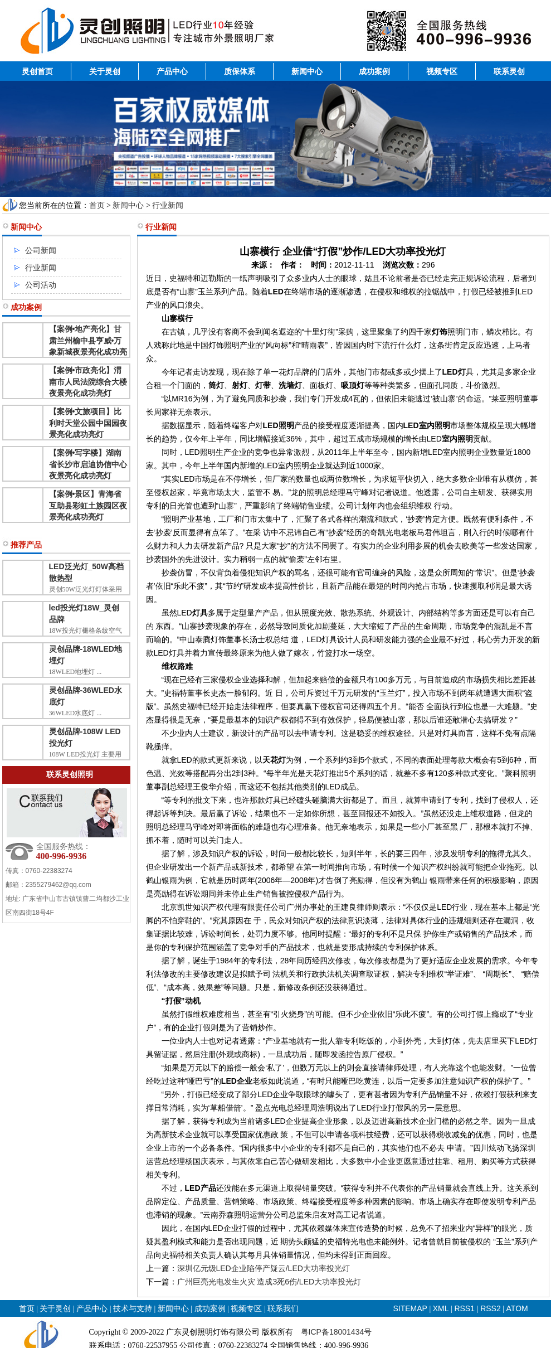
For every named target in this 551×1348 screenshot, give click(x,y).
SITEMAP (410, 1308)
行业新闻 (167, 205)
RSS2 (490, 1308)
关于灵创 (104, 71)
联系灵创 (509, 71)
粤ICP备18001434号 (336, 1331)
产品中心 (172, 71)
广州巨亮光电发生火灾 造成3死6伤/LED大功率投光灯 (269, 1281)
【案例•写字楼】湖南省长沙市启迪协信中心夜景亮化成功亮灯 (88, 464)
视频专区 (441, 71)
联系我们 (283, 1308)
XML (441, 1308)
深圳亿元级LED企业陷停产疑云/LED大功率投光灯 (263, 1268)
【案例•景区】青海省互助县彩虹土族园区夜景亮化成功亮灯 (88, 505)
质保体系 (239, 71)
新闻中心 (307, 71)
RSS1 (465, 1308)
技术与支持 (132, 1308)
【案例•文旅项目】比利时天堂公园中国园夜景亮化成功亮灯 (88, 423)
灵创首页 (37, 71)
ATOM (517, 1308)
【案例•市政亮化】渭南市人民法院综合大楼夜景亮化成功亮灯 (88, 381)
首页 (97, 205)
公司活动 (40, 284)
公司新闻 (40, 250)
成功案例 (374, 71)
